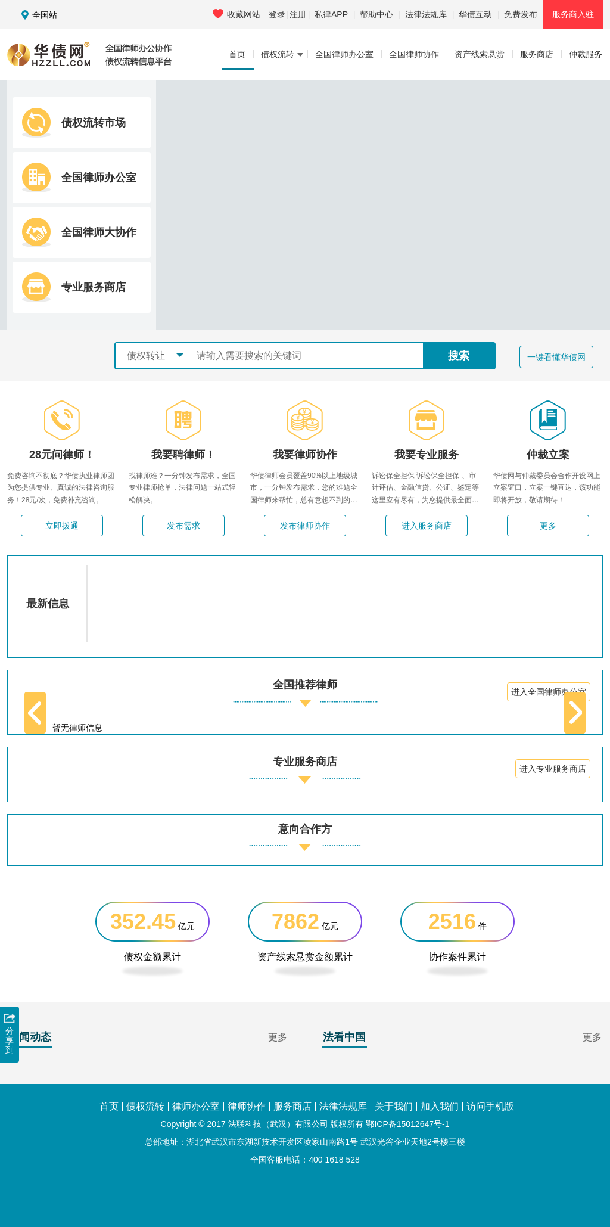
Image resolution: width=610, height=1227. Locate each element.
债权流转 (145, 1106)
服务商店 (292, 1106)
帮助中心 (376, 14)
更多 (548, 525)
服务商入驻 (573, 14)
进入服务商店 (427, 525)
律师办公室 (196, 1106)
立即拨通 (62, 525)
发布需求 (183, 525)
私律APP (331, 14)
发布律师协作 (305, 525)
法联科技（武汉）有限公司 (278, 1124)
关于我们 (394, 1106)
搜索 (458, 356)
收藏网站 (236, 14)
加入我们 (440, 1106)
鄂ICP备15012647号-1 (407, 1124)
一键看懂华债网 (556, 357)
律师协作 (247, 1106)
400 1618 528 (334, 1159)
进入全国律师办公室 (548, 692)
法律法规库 (426, 14)
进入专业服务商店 (552, 769)
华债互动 (475, 14)
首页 (109, 1106)
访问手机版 (490, 1106)
